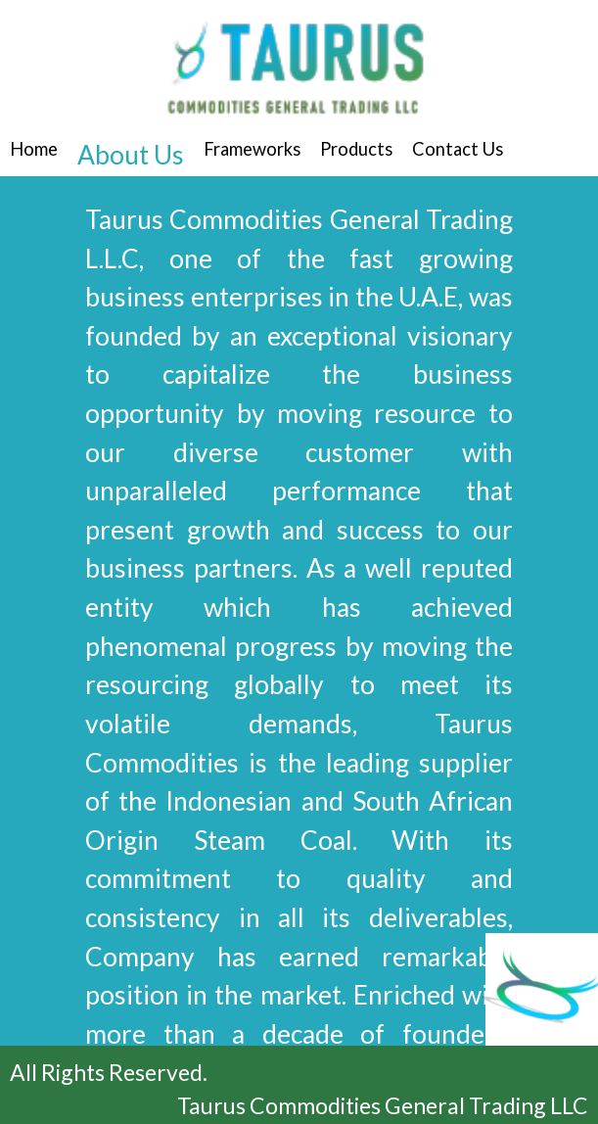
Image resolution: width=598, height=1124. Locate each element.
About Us (130, 154)
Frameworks (252, 149)
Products (356, 149)
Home (34, 149)
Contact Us (457, 149)
